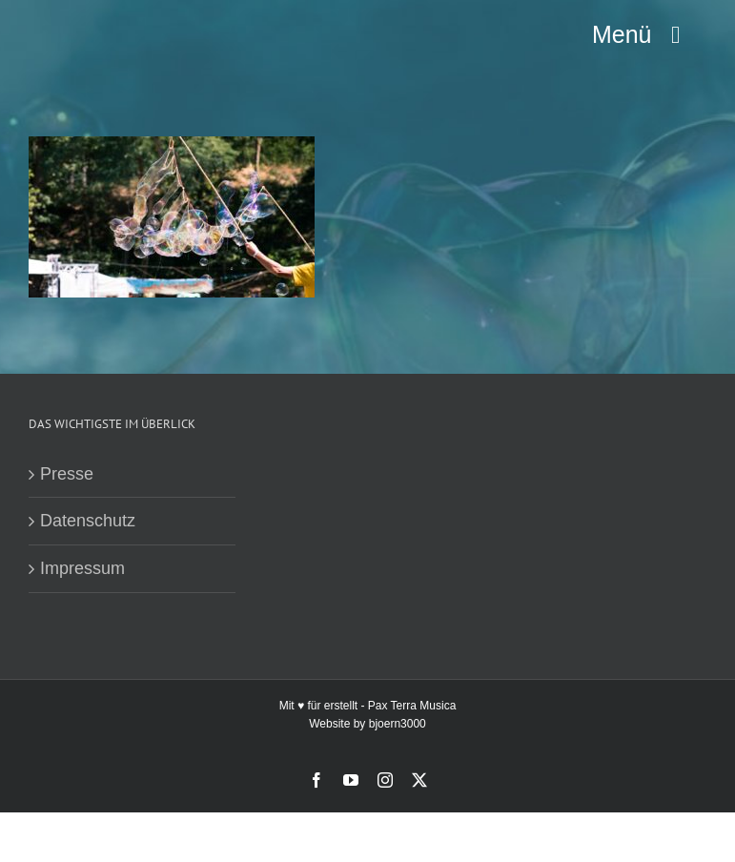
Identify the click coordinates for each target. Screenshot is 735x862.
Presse (66, 473)
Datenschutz (87, 520)
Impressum (82, 568)
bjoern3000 (397, 723)
